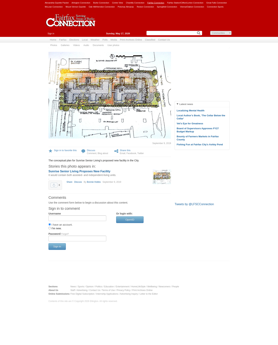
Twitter (140, 153)
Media (113, 39)
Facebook (131, 153)
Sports (81, 286)
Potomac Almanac (126, 7)
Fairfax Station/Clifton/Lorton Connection (185, 3)
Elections (74, 39)
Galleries (65, 45)
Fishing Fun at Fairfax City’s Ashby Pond (200, 144)
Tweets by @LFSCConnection (194, 204)
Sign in (51, 33)
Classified (150, 39)
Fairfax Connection (155, 3)
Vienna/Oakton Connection (192, 7)
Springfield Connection (167, 7)
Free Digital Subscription (82, 294)
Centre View (117, 3)
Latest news (186, 104)
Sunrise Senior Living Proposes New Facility (79, 171)
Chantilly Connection (135, 3)
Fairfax (63, 39)
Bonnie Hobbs (94, 182)
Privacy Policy (123, 290)
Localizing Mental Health (190, 110)
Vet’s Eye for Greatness (190, 123)
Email (122, 153)
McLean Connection (54, 7)
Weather (95, 39)
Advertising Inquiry (129, 294)
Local (85, 39)
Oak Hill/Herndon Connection (102, 7)
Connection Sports (215, 7)
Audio (86, 45)
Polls (105, 39)
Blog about (103, 153)
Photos (53, 45)
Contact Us (164, 39)
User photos (113, 45)
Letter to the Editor (149, 294)
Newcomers (164, 286)
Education (109, 286)
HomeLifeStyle (138, 286)
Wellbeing (152, 286)
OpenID (129, 219)
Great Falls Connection (216, 3)
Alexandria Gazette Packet (57, 3)
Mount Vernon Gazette (76, 7)
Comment (91, 153)
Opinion (89, 286)
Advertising (82, 290)
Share (69, 182)
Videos (76, 45)
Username (54, 213)
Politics (98, 286)
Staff (72, 290)
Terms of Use (108, 290)
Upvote (53, 185)
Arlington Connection (81, 3)
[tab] (202, 104)
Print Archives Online (131, 39)
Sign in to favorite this (65, 150)
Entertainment (122, 286)
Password (58, 233)
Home (53, 39)
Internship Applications (107, 294)
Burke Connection (101, 3)
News (73, 286)
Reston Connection (145, 7)
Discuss (91, 150)
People (175, 286)
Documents (98, 45)
